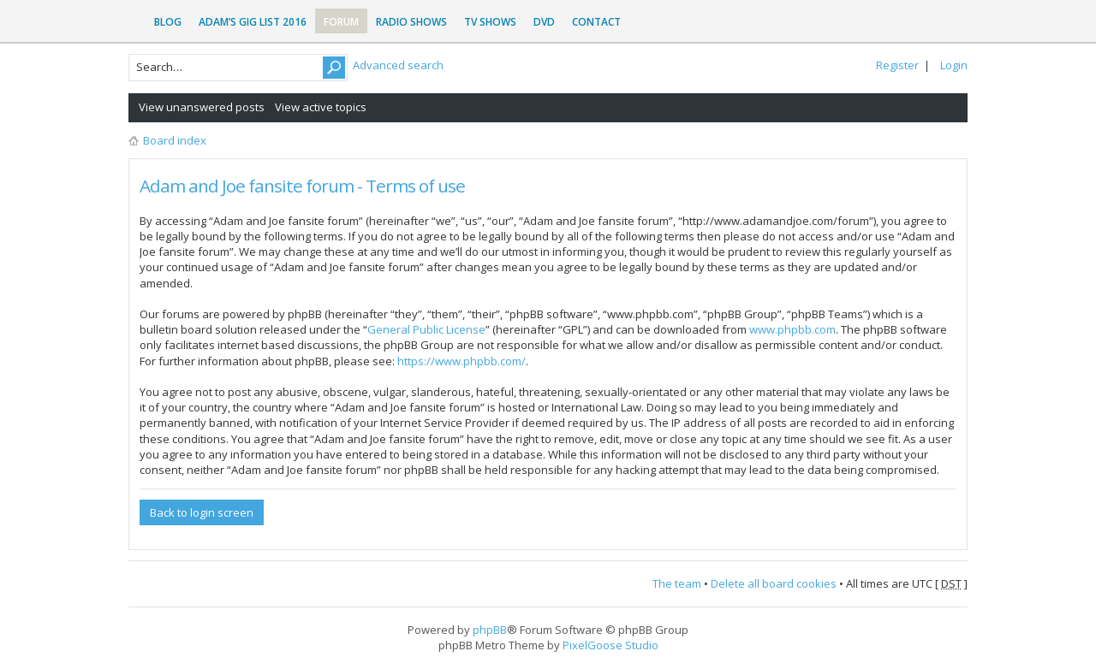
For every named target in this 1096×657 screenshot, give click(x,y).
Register (897, 65)
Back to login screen (201, 512)
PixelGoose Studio (610, 645)
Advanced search (398, 65)
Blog (168, 22)
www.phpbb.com (792, 329)
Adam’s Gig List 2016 (253, 22)
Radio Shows (411, 22)
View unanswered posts (202, 107)
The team (676, 583)
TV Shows (490, 22)
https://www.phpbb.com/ (461, 361)
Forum (341, 22)
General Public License (426, 329)
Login (954, 65)
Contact (596, 22)
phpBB (490, 629)
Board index (174, 140)
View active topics (320, 107)
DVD (544, 22)
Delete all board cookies (774, 583)
